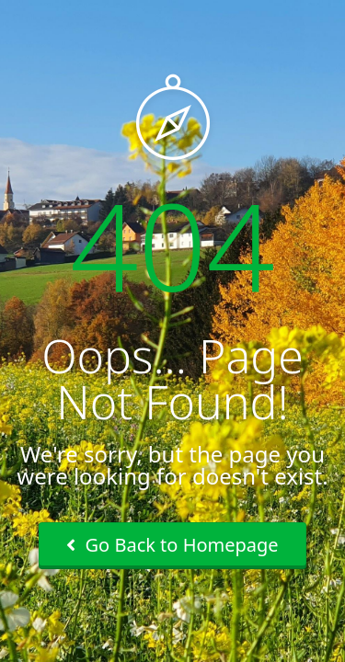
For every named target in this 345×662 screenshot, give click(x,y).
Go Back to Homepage (172, 544)
